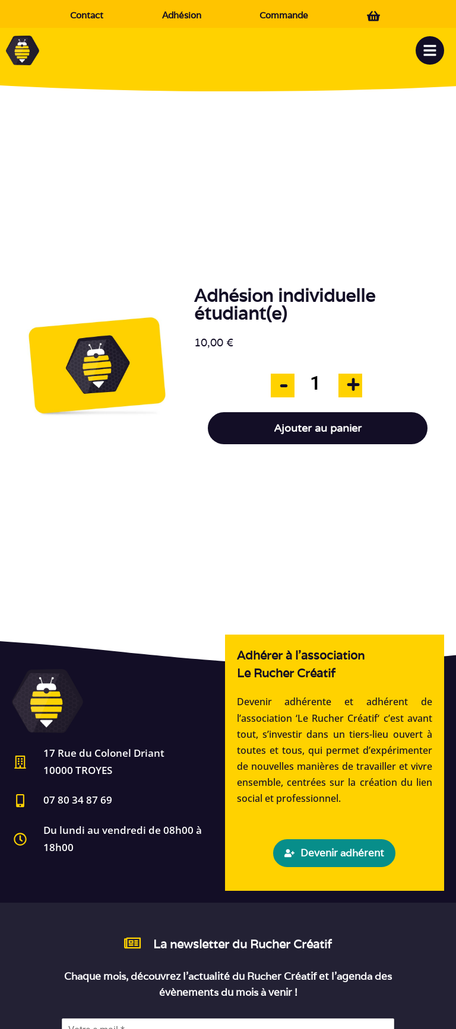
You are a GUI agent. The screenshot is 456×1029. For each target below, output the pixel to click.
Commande (283, 15)
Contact (86, 15)
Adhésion (181, 15)
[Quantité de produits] (315, 383)
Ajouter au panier (318, 428)
